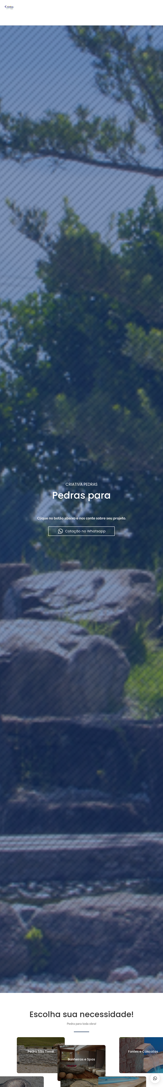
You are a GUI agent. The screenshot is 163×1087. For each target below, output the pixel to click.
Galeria (81, 7)
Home (33, 7)
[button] (155, 1078)
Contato (97, 7)
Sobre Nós (65, 7)
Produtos (48, 7)
